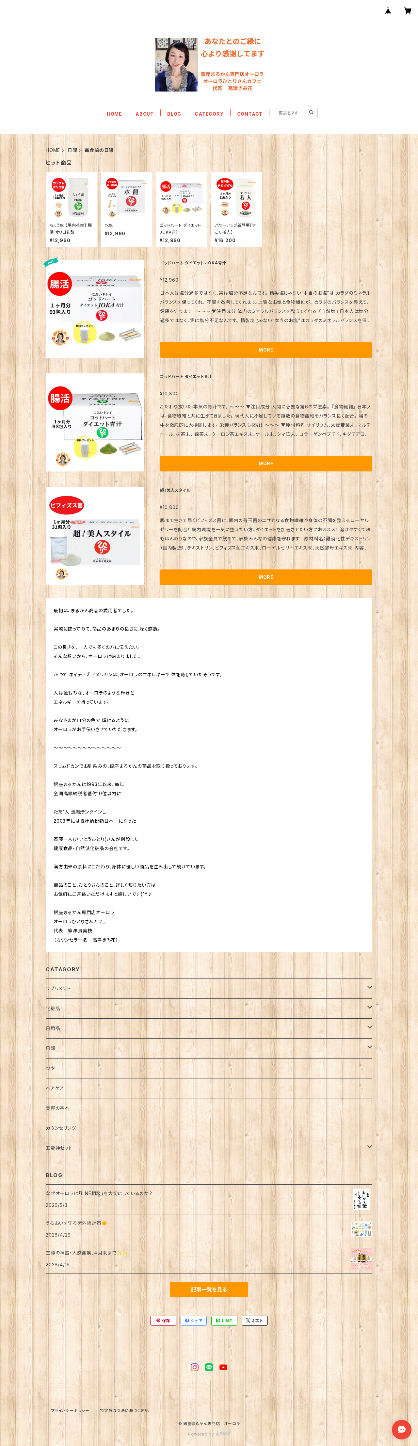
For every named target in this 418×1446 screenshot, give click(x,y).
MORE (266, 350)
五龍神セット (59, 1148)
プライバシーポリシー (70, 1410)
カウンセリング (61, 1128)
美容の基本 (58, 1108)
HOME (114, 114)
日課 (72, 150)
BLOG (174, 114)
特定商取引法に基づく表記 (124, 1410)
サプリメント (58, 988)
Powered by (209, 1434)
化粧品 (53, 1008)
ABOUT (145, 114)
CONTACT (250, 114)
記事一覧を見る (209, 1289)
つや (50, 1068)
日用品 (53, 1028)
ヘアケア (55, 1088)
